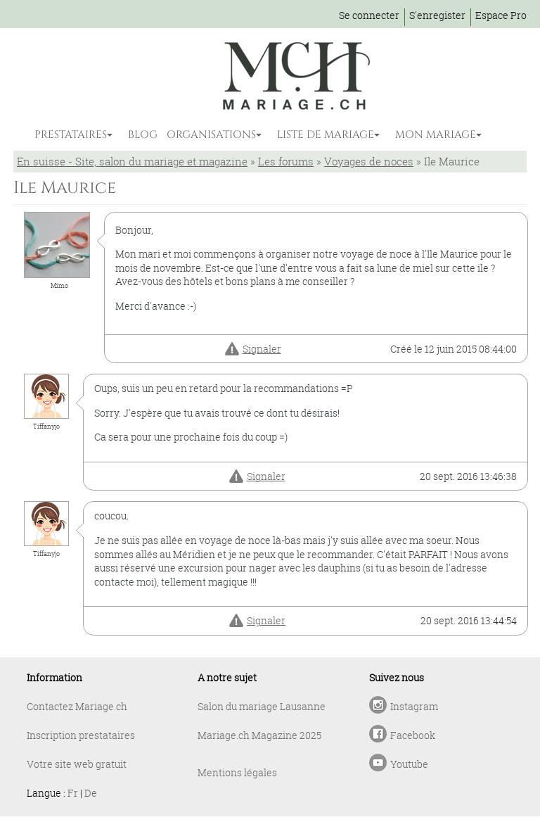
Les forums (286, 161)
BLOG (143, 134)
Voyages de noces (368, 161)
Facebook (412, 735)
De (90, 793)
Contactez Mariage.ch (77, 706)
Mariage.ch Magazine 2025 (259, 735)
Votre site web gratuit (77, 764)
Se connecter (369, 15)
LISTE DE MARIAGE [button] (325, 134)
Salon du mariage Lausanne (262, 706)
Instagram (414, 706)
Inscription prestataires (81, 735)
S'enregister (437, 15)
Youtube (409, 764)
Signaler (262, 348)
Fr (73, 793)
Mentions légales (237, 772)
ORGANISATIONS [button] (211, 134)
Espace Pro (501, 15)
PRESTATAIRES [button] (70, 134)
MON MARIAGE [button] (435, 134)
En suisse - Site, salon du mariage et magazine (132, 161)
